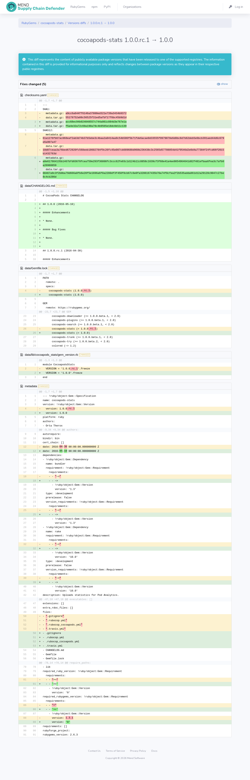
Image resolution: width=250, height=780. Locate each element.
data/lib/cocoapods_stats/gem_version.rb (51, 359)
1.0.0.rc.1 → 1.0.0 (102, 23)
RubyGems (29, 23)
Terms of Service (115, 765)
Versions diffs (77, 23)
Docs (154, 765)
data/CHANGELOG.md (40, 186)
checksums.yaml (35, 95)
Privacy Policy (138, 765)
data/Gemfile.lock (36, 271)
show (224, 84)
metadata (31, 391)
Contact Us (94, 765)
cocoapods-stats (52, 23)
